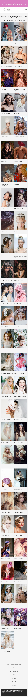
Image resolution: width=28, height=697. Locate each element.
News (14, 679)
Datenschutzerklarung (14, 671)
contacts (14, 681)
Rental (14, 674)
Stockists (14, 678)
